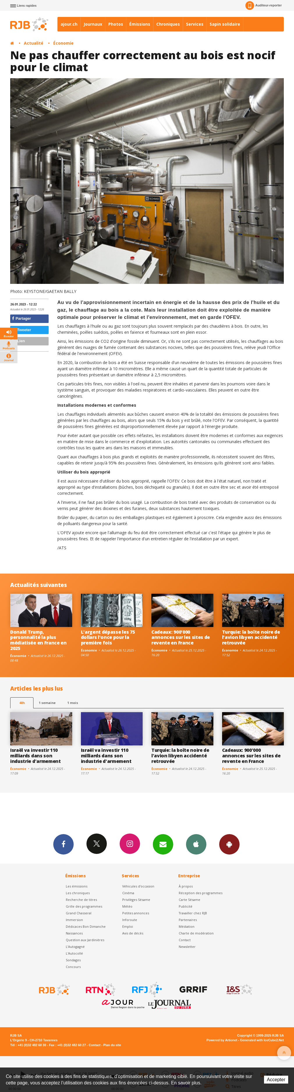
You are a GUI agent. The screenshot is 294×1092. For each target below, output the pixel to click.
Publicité (185, 906)
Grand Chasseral (78, 913)
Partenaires (188, 920)
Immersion (74, 920)
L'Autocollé (74, 953)
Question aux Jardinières (85, 940)
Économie (63, 43)
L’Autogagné (75, 946)
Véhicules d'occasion (138, 886)
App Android (229, 844)
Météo (127, 906)
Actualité (33, 43)
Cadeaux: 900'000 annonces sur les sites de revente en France (180, 637)
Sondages (73, 960)
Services (194, 24)
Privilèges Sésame (136, 899)
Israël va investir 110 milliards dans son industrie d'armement (35, 755)
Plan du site (112, 1045)
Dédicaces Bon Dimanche (86, 926)
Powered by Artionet (222, 1040)
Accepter (276, 1079)
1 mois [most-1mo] (72, 702)
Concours (73, 967)
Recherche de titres (81, 899)
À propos (186, 886)
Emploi (127, 926)
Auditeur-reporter (263, 5)
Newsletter (187, 946)
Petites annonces (135, 913)
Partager (21, 318)
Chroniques (168, 24)
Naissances (74, 933)
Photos (115, 24)
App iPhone (196, 844)
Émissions (139, 24)
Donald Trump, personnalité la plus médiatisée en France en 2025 (38, 640)
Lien (18, 341)
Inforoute (129, 920)
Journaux (93, 24)
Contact (185, 940)
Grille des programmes (84, 906)
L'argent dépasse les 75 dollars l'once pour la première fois (108, 637)
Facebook (63, 844)
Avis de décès (132, 933)
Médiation (186, 926)
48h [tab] (22, 702)
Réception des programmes (200, 893)
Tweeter (21, 330)
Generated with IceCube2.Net (262, 1040)
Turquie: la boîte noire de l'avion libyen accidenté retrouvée (251, 637)
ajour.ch (69, 24)
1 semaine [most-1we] (47, 702)
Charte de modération (196, 933)
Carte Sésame (189, 899)
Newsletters (163, 844)
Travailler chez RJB (193, 913)
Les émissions (76, 886)
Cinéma (128, 893)
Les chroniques (78, 893)
